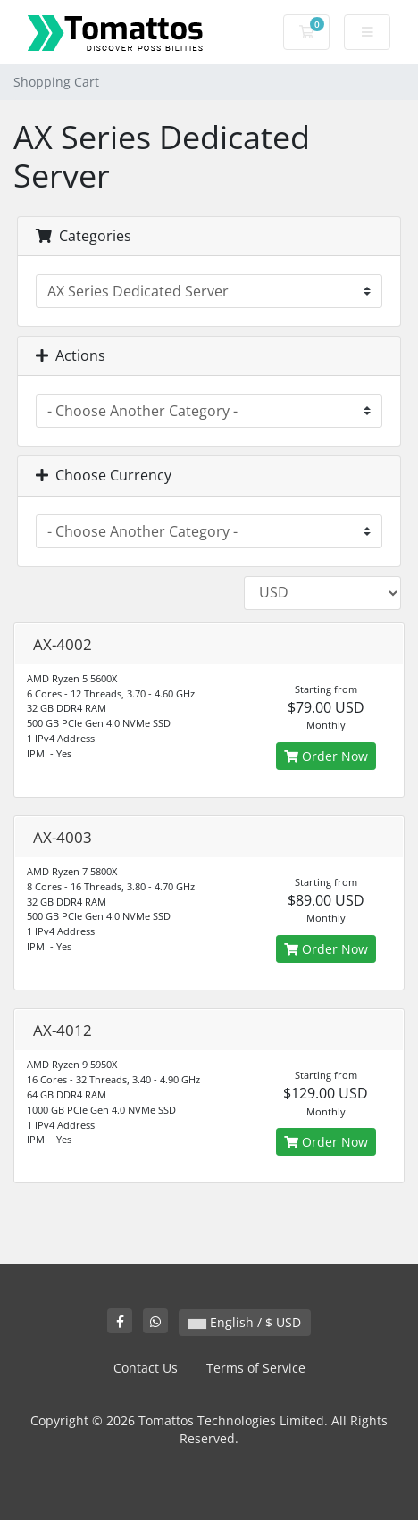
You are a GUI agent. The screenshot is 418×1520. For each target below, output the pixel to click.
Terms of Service (255, 1367)
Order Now (326, 755)
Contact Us (145, 1367)
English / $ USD (244, 1322)
